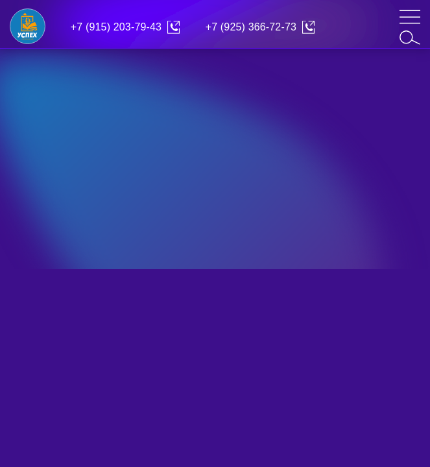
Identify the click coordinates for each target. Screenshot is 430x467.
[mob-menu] (410, 17)
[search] (410, 37)
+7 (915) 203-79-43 (116, 26)
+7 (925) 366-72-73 (251, 26)
